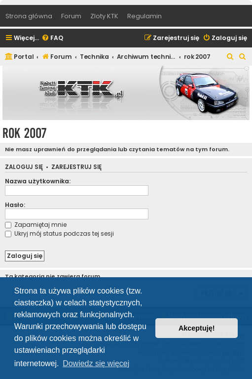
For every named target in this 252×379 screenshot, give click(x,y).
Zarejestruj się (76, 167)
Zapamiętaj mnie (36, 224)
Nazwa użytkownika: (38, 181)
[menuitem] (52, 38)
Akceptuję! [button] (197, 328)
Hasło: (15, 205)
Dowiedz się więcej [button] (96, 363)
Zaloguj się (24, 167)
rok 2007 (24, 133)
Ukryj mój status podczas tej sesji (59, 233)
